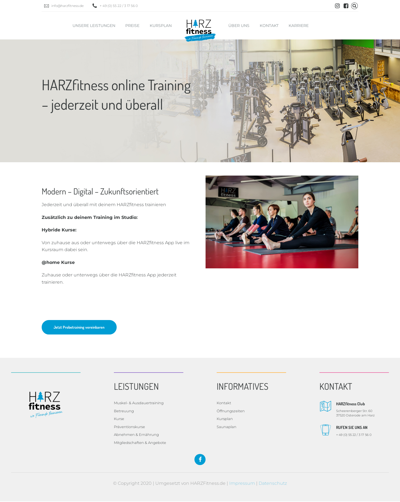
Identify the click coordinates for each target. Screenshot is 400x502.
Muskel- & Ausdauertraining (139, 403)
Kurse (119, 419)
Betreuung (124, 411)
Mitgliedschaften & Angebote (140, 443)
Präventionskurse (129, 427)
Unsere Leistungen (93, 25)
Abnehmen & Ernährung (136, 435)
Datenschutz (273, 483)
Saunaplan (226, 427)
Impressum (242, 483)
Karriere (299, 25)
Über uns (238, 25)
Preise (132, 25)
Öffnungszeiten (231, 411)
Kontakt (269, 25)
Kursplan (161, 25)
